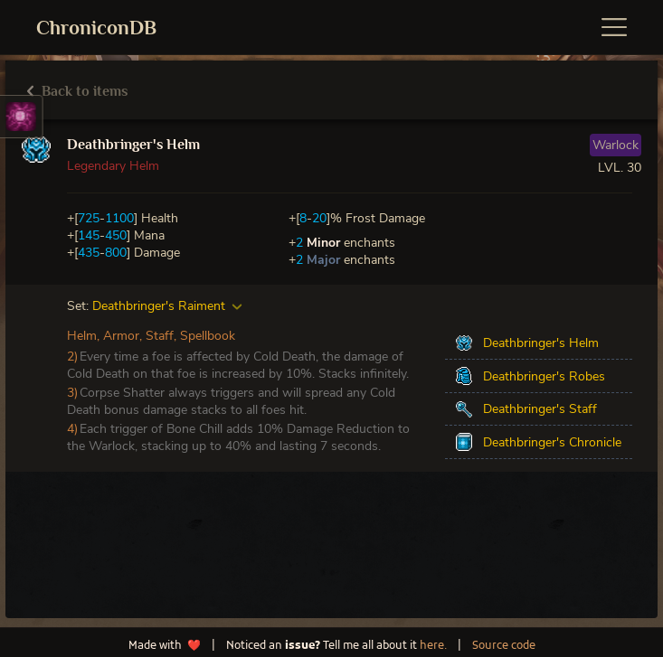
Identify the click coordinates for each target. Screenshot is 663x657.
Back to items (77, 91)
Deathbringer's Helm (133, 144)
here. (433, 646)
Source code (503, 646)
